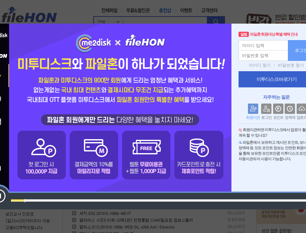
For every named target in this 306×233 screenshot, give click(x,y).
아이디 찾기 (260, 65)
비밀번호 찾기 (291, 65)
